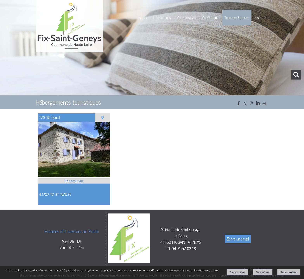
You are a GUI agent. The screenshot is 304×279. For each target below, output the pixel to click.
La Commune (162, 17)
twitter (245, 102)
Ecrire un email (238, 239)
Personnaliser (288, 272)
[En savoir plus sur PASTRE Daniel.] (74, 181)
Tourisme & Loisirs (237, 17)
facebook (239, 102)
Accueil (143, 17)
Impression (264, 103)
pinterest (251, 102)
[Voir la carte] (102, 117)
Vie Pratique (210, 17)
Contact (260, 17)
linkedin (258, 102)
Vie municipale (186, 17)
